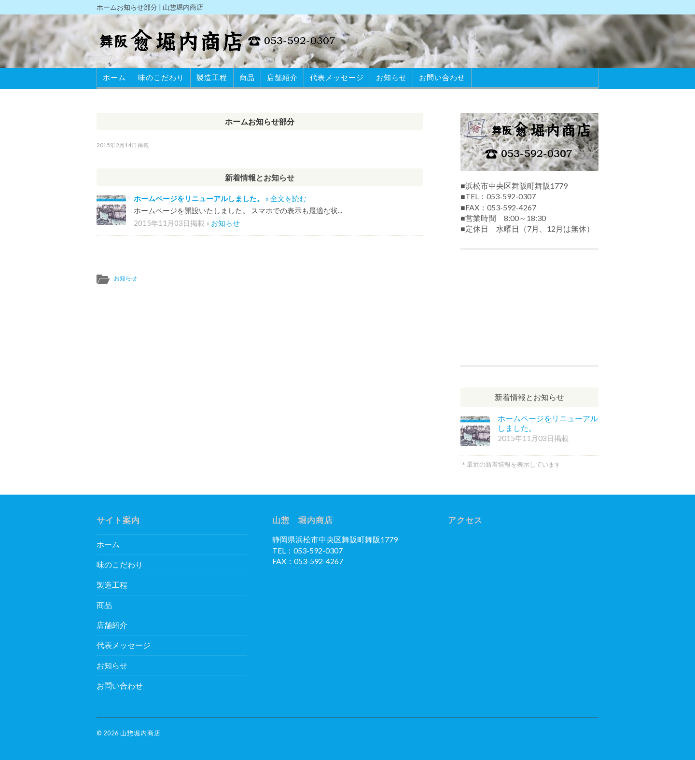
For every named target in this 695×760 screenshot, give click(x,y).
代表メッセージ (337, 77)
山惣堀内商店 (140, 733)
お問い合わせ (442, 77)
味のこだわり (161, 77)
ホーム (114, 77)
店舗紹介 (282, 77)
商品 (247, 77)
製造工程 (211, 77)
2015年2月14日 (117, 145)
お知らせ (391, 77)
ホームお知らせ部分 (259, 121)
